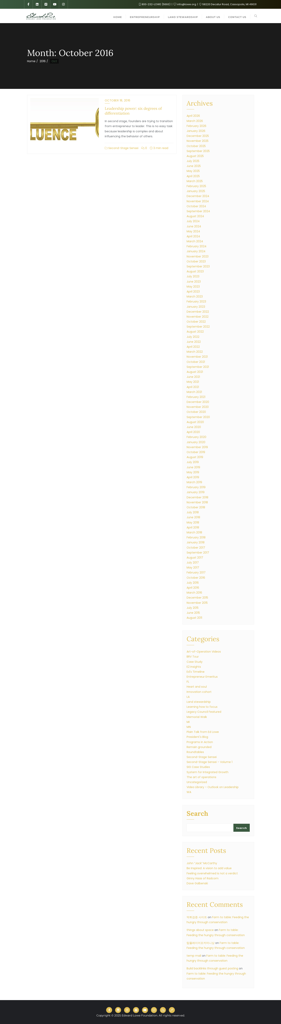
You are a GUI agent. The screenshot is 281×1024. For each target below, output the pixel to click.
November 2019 (197, 447)
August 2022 (195, 332)
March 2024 (195, 241)
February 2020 (196, 437)
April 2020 (193, 432)
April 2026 (193, 116)
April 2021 (193, 387)
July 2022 (193, 337)
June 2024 (194, 226)
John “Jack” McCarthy (202, 863)
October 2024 (196, 206)
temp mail (194, 956)
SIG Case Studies (198, 767)
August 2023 (195, 271)
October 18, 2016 (117, 100)
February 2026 (196, 126)
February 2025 (196, 186)
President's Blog (197, 737)
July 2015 (193, 608)
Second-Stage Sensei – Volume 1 (209, 762)
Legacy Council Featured (204, 712)
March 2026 (195, 121)
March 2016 (194, 593)
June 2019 (193, 467)
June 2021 (193, 377)
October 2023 (196, 261)
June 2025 (194, 166)
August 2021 (195, 372)
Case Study (195, 662)
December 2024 (198, 196)
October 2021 (196, 362)
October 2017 (196, 548)
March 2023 (195, 296)
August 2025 (195, 156)
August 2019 (195, 457)
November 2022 (198, 317)
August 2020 (195, 422)
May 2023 (193, 287)
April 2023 (193, 292)
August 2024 (195, 216)
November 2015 (197, 603)
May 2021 (193, 382)
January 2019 (196, 492)
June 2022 (194, 342)
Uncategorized (197, 782)
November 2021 (197, 357)
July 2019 (193, 462)
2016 (43, 61)
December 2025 (198, 136)
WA (189, 792)
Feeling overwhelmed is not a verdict (212, 873)
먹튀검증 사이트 (197, 917)
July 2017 (193, 563)
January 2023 (196, 307)
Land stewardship (199, 702)
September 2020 (198, 417)
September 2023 (198, 266)
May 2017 (193, 567)
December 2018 (197, 497)
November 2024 (198, 201)
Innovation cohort (199, 692)
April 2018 (193, 527)
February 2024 (197, 246)
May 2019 (193, 472)
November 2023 (198, 256)
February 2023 (196, 301)
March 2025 (195, 181)
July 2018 (193, 512)
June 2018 (193, 517)
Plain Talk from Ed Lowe (203, 732)
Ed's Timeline (196, 672)
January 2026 (196, 131)
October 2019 (196, 452)
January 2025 (196, 191)
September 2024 (198, 211)
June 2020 (194, 427)
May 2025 (193, 171)
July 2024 (193, 221)
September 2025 (198, 151)
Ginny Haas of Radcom (202, 878)
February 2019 (196, 487)
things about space (200, 930)
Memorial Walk (197, 717)
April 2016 (193, 588)
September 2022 (198, 327)
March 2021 (194, 392)
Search (197, 814)
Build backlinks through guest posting (212, 968)
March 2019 (194, 482)
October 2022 (196, 322)
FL (188, 682)
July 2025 (193, 161)
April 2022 (193, 347)
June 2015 (193, 613)
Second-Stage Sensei (121, 148)
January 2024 (196, 251)
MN (189, 727)
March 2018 (194, 532)
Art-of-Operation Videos (204, 652)
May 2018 (193, 522)
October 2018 (196, 507)
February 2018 (196, 537)
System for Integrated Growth (207, 772)
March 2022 (195, 352)
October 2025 (196, 146)
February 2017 (196, 572)
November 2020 (198, 407)
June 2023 (194, 282)
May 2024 (193, 231)
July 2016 (193, 583)
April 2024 (193, 236)
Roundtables (195, 752)
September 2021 (198, 367)
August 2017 (195, 558)
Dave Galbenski (197, 883)
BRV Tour (193, 657)
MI (188, 722)
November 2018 (197, 502)
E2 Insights (194, 667)
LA (188, 697)
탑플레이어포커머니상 (200, 943)
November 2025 (198, 141)
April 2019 (193, 477)
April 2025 (193, 176)
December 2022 (198, 312)
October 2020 (196, 412)
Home (31, 61)
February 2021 (196, 397)
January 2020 (196, 442)
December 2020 (198, 402)
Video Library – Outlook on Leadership (213, 787)
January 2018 (196, 542)
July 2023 (193, 276)
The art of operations (201, 777)
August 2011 (194, 618)
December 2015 (197, 598)
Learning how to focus (202, 707)
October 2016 (196, 578)
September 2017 (198, 553)
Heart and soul (197, 687)
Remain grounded (199, 747)
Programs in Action (200, 742)
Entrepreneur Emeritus (202, 677)
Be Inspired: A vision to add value (209, 868)
